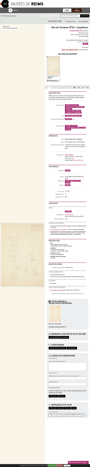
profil (75, 126)
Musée (77, 10)
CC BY (59, 324)
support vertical (79, 107)
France (72, 158)
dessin (85, 44)
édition (68, 211)
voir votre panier (83, 21)
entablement (77, 112)
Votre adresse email (53, 382)
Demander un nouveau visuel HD (56, 327)
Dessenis (68, 119)
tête (83, 127)
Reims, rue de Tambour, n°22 (73, 116)
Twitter (52, 408)
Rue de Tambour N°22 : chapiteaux (53, 77)
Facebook (59, 408)
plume (67, 182)
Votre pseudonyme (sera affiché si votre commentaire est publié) (63, 376)
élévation (68, 105)
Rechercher (85, 16)
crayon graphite (70, 181)
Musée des (69, 50)
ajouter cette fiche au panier (57, 348)
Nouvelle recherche (49, 16)
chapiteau (68, 109)
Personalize (67, 465)
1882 (66, 219)
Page (67, 10)
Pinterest (66, 408)
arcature (75, 105)
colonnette (68, 112)
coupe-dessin (69, 107)
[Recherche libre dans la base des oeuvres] (70, 15)
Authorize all (52, 465)
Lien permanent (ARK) (53, 412)
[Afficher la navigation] (10, 10)
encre (78, 181)
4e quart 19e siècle (78, 160)
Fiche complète (64, 337)
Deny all (60, 465)
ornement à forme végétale (73, 111)
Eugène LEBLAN (69, 214)
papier (67, 185)
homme (68, 129)
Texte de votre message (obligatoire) (57, 361)
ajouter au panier (70, 21)
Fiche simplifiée (53, 337)
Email (73, 408)
